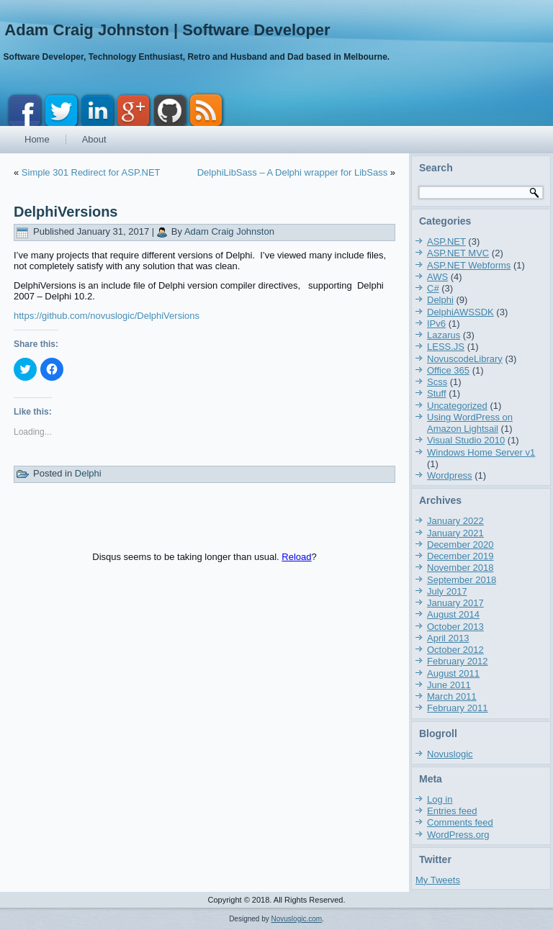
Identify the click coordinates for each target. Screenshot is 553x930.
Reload (296, 556)
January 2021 (455, 533)
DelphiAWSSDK (460, 312)
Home (37, 139)
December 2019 (460, 556)
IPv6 (436, 323)
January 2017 (455, 602)
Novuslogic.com (297, 919)
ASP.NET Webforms (469, 265)
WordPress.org (458, 834)
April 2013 (448, 638)
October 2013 (455, 626)
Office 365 (448, 370)
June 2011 (449, 685)
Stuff (436, 393)
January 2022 (455, 520)
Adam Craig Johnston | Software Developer (167, 30)
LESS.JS (445, 346)
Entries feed (452, 810)
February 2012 (457, 661)
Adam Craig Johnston (229, 231)
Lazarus (443, 335)
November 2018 (460, 567)
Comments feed (460, 822)
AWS (437, 276)
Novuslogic (450, 754)
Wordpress (449, 475)
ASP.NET (446, 241)
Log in (439, 799)
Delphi (88, 473)
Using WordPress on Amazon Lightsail (470, 423)
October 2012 (455, 649)
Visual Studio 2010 (466, 440)
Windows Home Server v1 (481, 452)
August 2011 (453, 673)
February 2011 (457, 708)
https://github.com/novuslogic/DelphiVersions (106, 315)
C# (433, 288)
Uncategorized (457, 405)
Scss (437, 381)
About (94, 139)
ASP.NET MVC (458, 253)
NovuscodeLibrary (465, 358)
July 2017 (447, 591)
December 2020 (460, 544)
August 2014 (453, 614)
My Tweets (437, 880)
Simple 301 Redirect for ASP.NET (91, 172)
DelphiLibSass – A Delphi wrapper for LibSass (292, 172)
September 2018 (461, 579)
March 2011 (452, 696)
